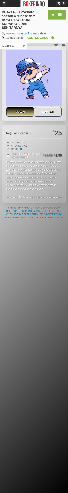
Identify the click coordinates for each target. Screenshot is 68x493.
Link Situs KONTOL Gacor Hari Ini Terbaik (37, 155)
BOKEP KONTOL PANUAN (50, 217)
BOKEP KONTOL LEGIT (24, 217)
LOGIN (20, 111)
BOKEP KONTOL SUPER (17, 211)
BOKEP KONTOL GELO (34, 214)
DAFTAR (48, 111)
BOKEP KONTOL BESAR (42, 211)
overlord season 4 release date (26, 33)
